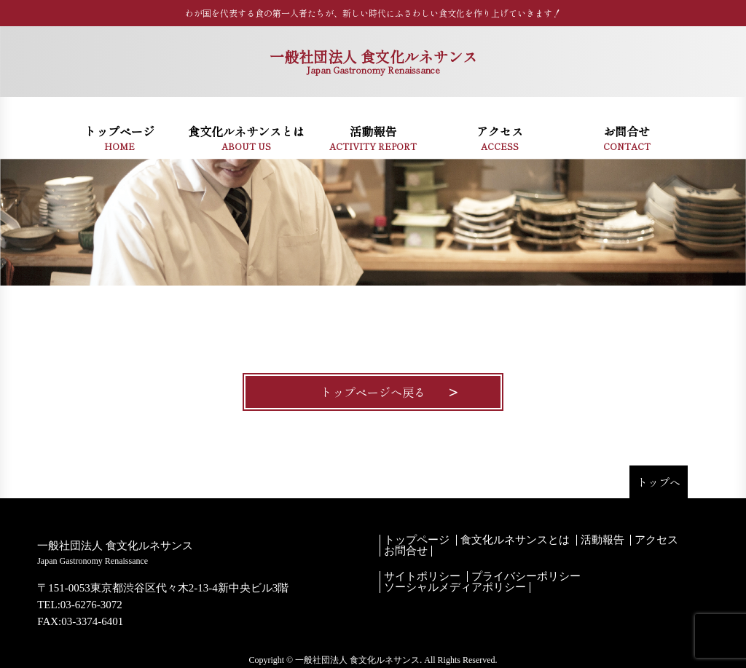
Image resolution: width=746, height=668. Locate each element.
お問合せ (406, 551)
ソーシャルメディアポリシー (455, 587)
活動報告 (602, 540)
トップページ (416, 540)
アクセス (656, 540)
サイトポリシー (422, 576)
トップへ (658, 482)
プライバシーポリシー (526, 576)
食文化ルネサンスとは (515, 540)
